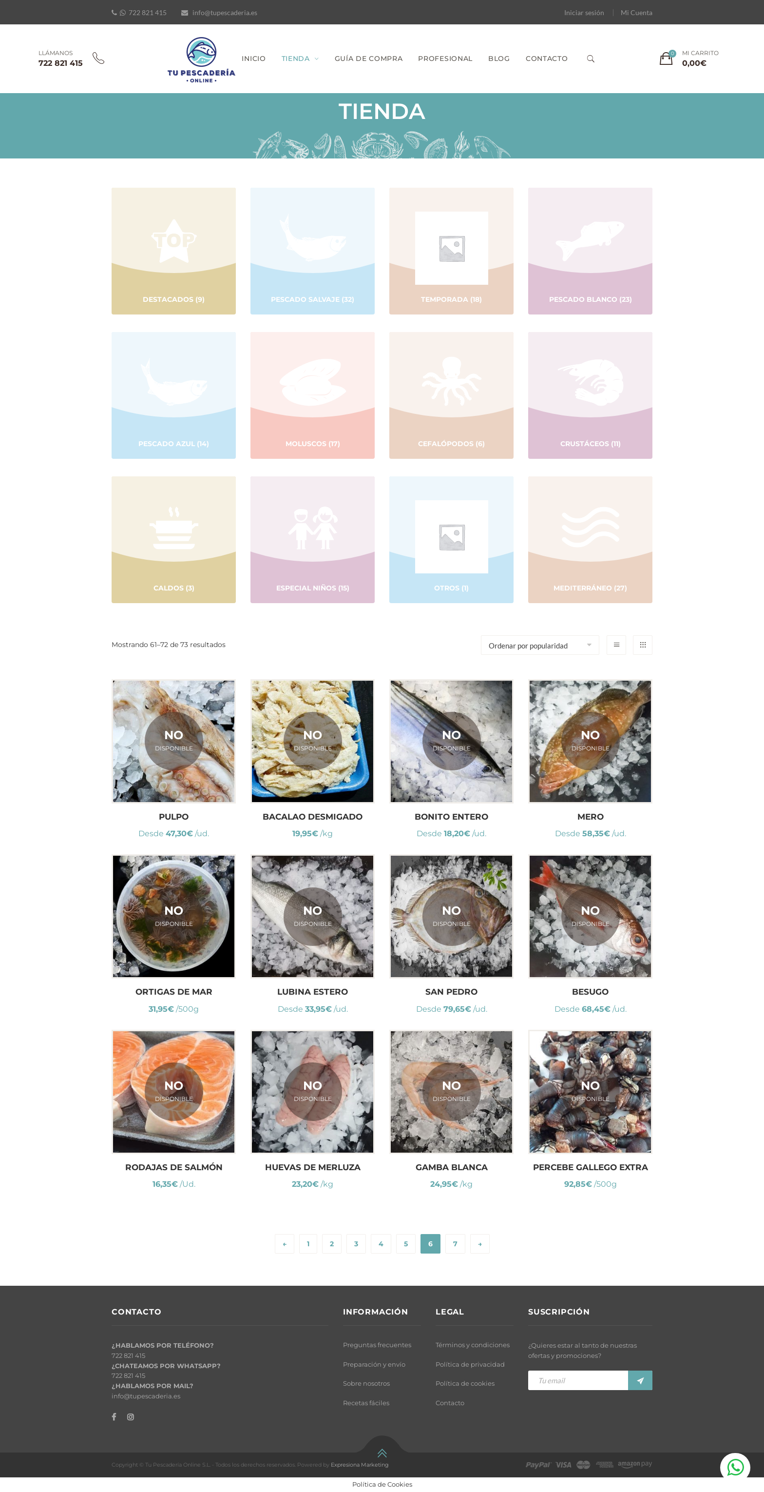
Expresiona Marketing (360, 1464)
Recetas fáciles (366, 1403)
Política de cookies (465, 1383)
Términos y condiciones (473, 1345)
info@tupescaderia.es (224, 12)
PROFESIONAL (445, 58)
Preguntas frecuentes (377, 1345)
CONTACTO (547, 58)
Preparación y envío (374, 1364)
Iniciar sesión (584, 12)
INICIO (254, 58)
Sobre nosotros (366, 1383)
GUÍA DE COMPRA (369, 58)
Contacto (450, 1403)
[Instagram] (130, 1417)
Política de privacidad (470, 1364)
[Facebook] (114, 1417)
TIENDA (296, 58)
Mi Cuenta (636, 12)
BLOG (499, 58)
